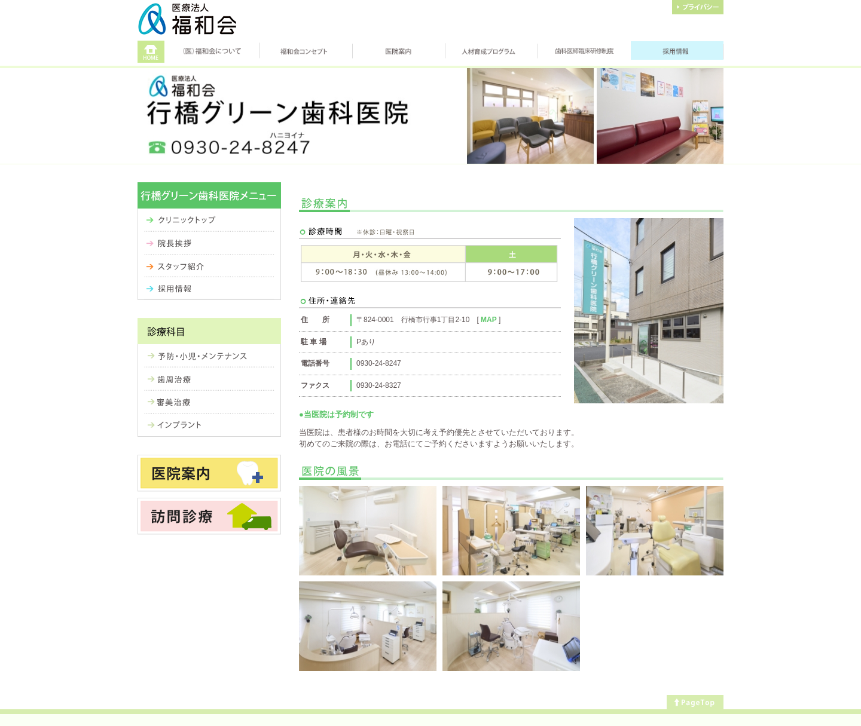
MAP (489, 319)
